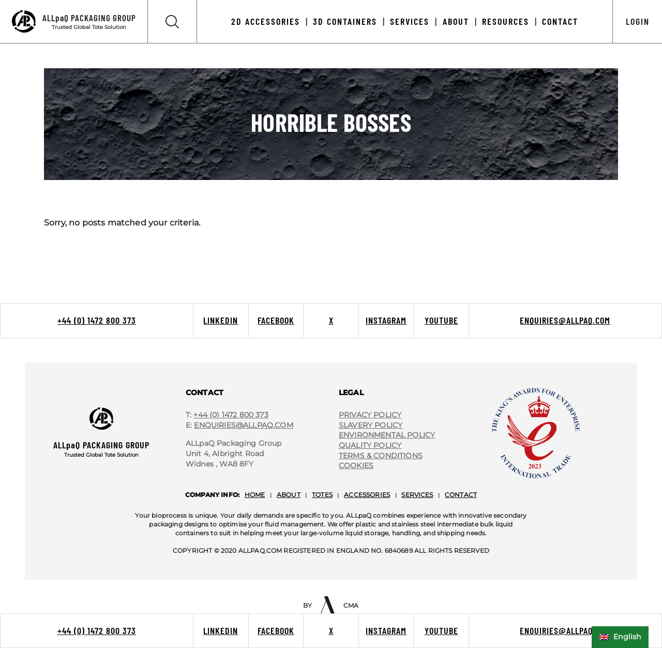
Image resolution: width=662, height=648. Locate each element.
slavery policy (370, 425)
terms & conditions (381, 455)
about (288, 495)
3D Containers (345, 21)
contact (461, 495)
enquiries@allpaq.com (565, 320)
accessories (367, 495)
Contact (560, 21)
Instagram (386, 320)
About (456, 21)
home (255, 495)
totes (322, 495)
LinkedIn (220, 320)
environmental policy (387, 435)
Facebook (276, 320)
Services (409, 21)
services (417, 495)
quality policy (370, 445)
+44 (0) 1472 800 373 (96, 320)
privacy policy (370, 414)
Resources (505, 21)
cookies (356, 465)
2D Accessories (265, 21)
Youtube (441, 320)
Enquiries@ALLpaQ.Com (243, 425)
